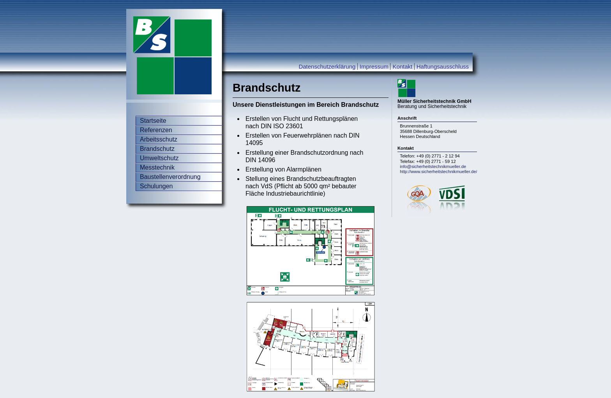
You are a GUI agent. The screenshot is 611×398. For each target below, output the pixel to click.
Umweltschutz (159, 158)
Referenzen (156, 130)
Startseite (153, 120)
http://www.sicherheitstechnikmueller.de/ (438, 171)
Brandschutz (157, 148)
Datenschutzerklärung (326, 66)
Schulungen (156, 186)
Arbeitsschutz (158, 139)
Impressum (374, 66)
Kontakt (402, 66)
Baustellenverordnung (170, 176)
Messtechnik (157, 167)
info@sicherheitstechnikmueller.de (433, 166)
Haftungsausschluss (443, 66)
